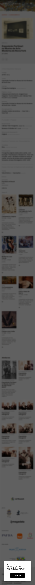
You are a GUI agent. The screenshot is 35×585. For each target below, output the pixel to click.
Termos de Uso (19, 569)
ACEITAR (17, 575)
